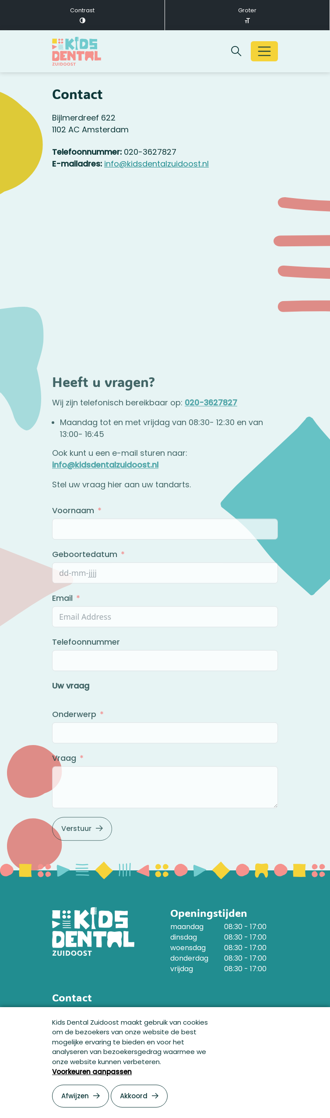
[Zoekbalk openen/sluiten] (236, 51)
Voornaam (74, 533)
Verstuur (76, 852)
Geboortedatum (84, 577)
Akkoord (133, 1095)
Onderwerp (75, 737)
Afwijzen (75, 1095)
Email (62, 621)
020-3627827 (211, 425)
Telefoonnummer (86, 665)
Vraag (64, 781)
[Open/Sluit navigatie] (264, 51)
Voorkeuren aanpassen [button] (92, 1071)
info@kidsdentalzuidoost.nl (156, 163)
